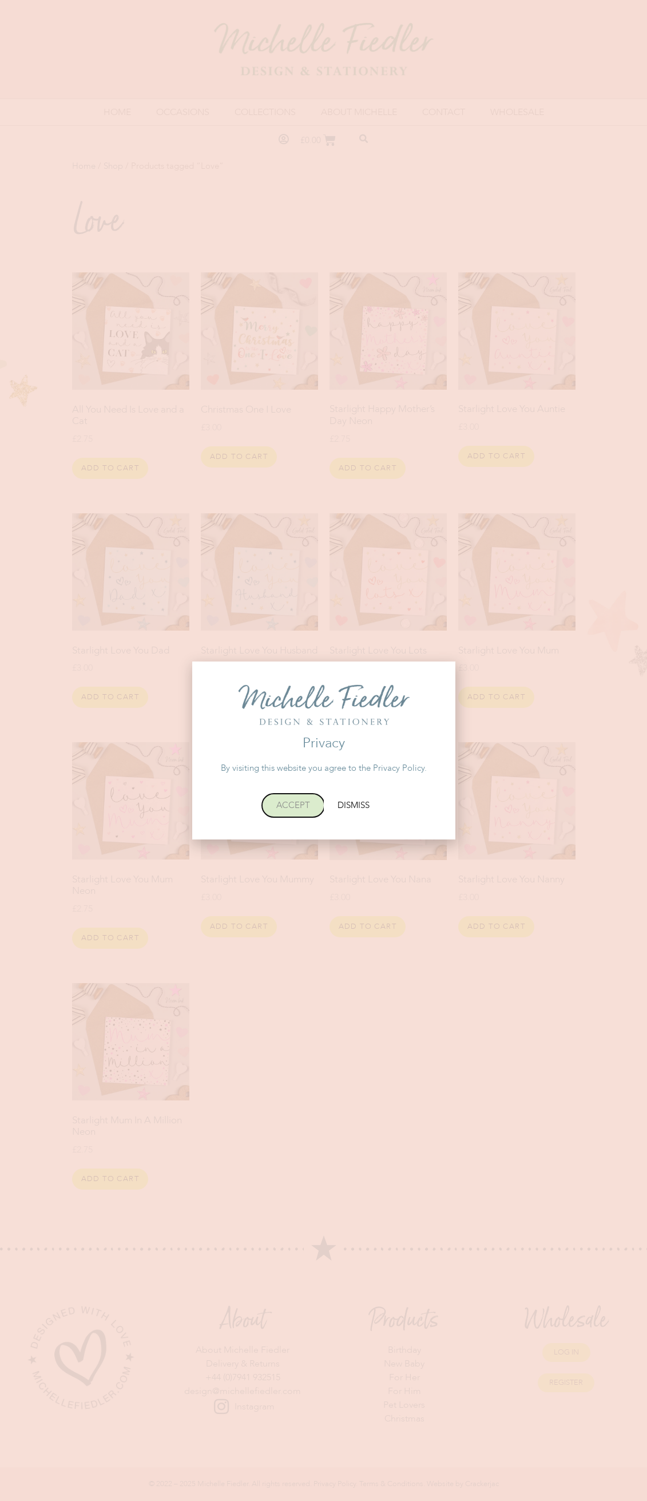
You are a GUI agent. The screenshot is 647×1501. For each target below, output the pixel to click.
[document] (323, 750)
